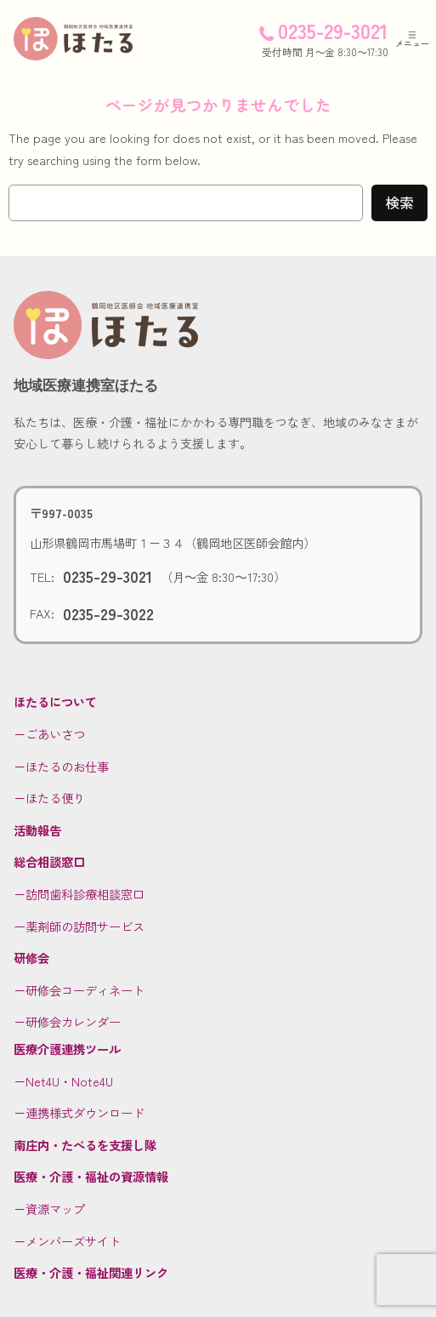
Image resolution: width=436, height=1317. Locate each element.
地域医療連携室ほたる (86, 385)
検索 (399, 202)
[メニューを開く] (412, 39)
